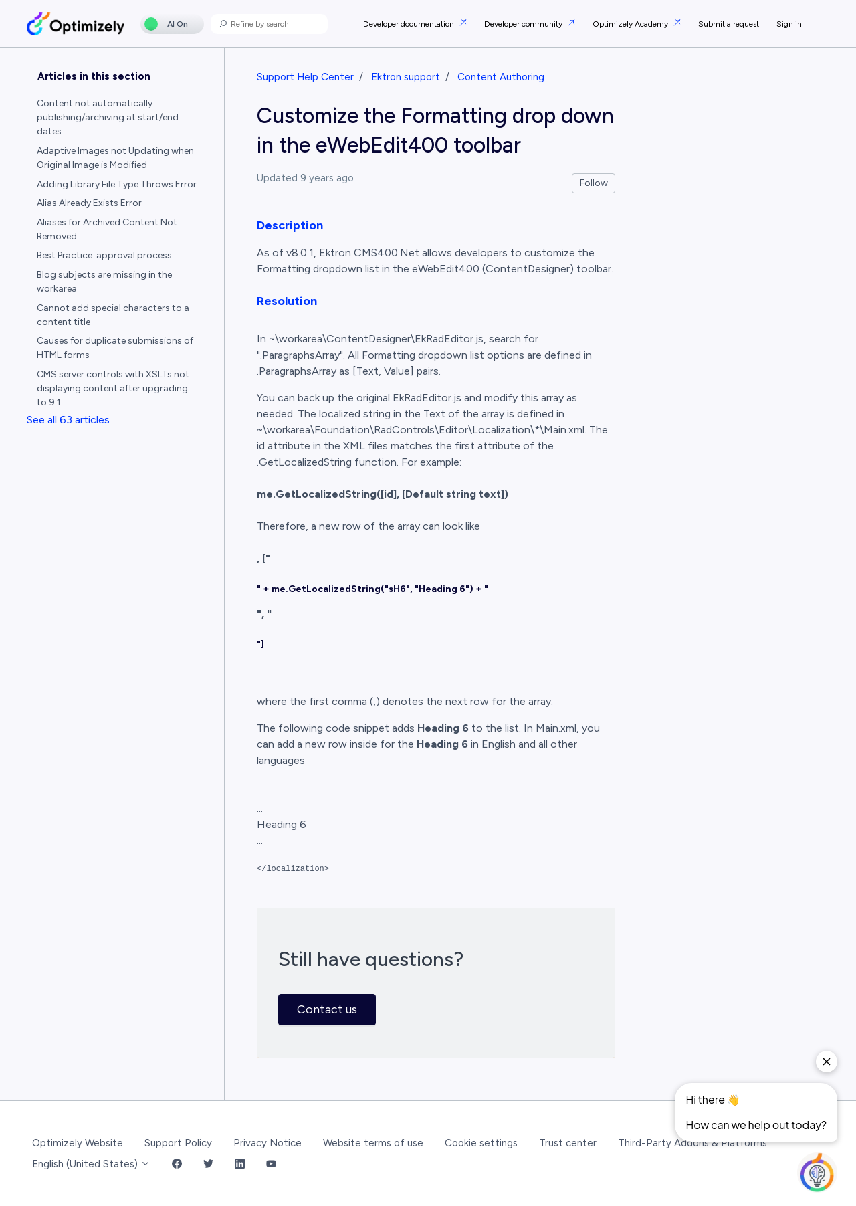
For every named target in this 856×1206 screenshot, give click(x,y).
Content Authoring (500, 77)
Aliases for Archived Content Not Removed (107, 229)
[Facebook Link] (177, 1164)
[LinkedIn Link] (239, 1164)
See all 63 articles (68, 419)
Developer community (524, 24)
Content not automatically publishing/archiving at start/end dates (108, 117)
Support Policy (178, 1143)
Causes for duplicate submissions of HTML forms (115, 348)
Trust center (568, 1143)
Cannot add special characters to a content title (113, 315)
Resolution (287, 301)
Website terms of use (373, 1143)
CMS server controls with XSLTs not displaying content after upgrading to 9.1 (113, 388)
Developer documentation (409, 24)
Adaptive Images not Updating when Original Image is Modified (115, 158)
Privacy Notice (267, 1143)
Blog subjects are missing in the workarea (104, 281)
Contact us (327, 1009)
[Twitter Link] (208, 1164)
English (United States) (91, 1164)
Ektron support (405, 77)
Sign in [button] (789, 24)
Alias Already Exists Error (89, 203)
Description (290, 225)
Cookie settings (481, 1143)
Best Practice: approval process (104, 255)
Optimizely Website (77, 1143)
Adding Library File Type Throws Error (117, 184)
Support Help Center (305, 77)
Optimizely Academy (631, 24)
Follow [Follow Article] (594, 183)
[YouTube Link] (271, 1164)
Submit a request (728, 24)
